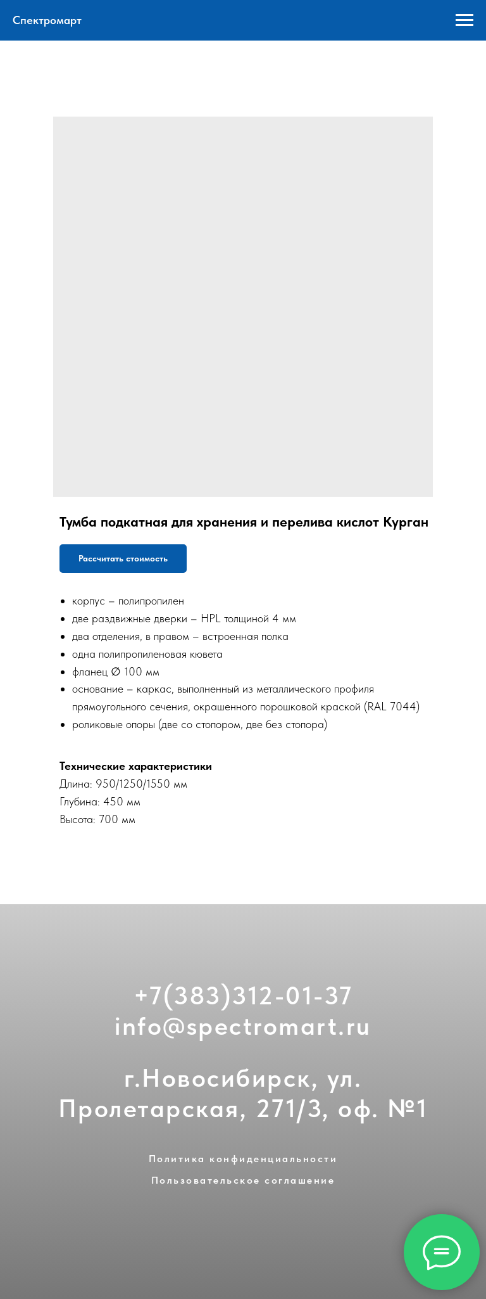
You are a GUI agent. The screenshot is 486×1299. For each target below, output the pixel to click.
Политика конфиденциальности (243, 1159)
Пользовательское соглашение (243, 1180)
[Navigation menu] (464, 20)
